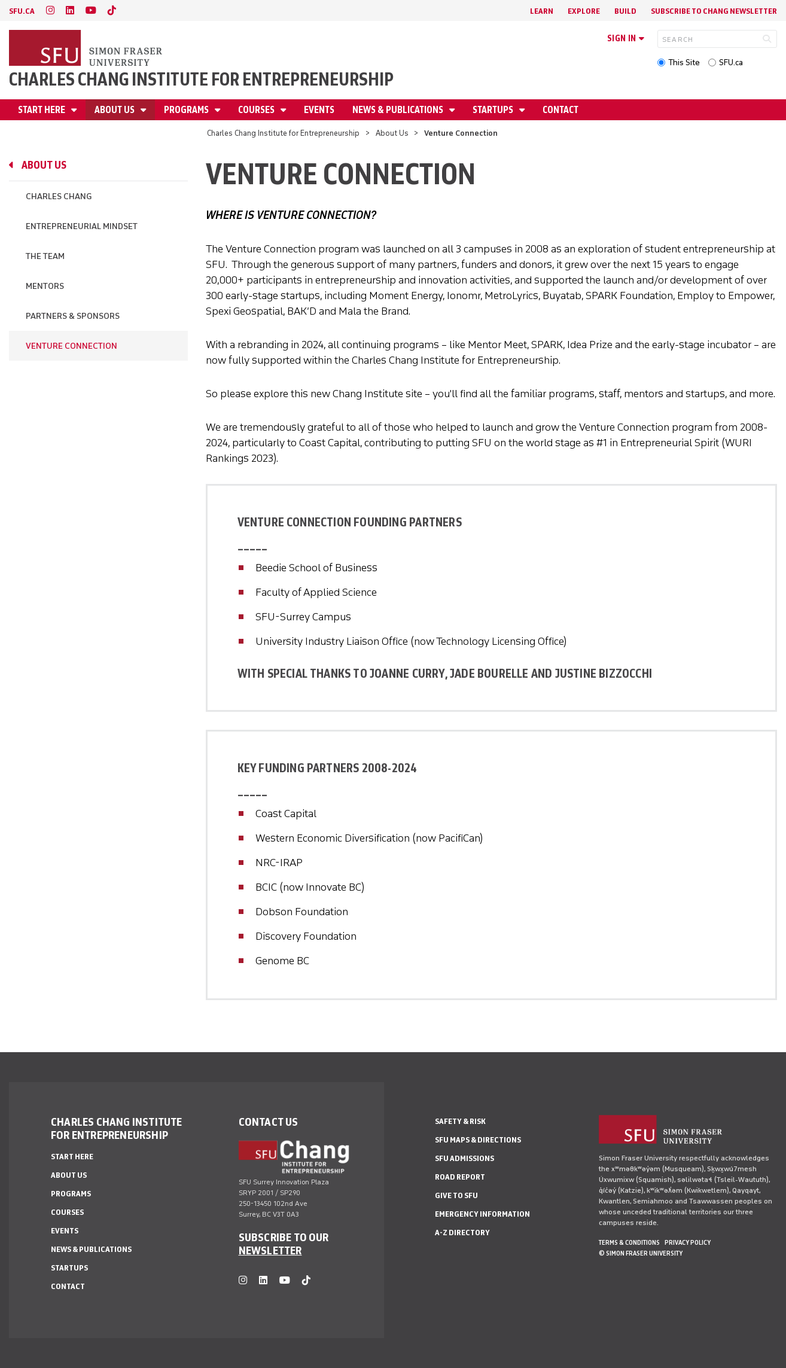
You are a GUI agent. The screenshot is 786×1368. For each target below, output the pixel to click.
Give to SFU (456, 1195)
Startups (494, 109)
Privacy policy (688, 1242)
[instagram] (50, 10)
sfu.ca (22, 11)
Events (319, 109)
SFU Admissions (464, 1158)
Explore (584, 11)
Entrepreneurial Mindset (82, 226)
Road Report (460, 1177)
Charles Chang (59, 196)
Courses (257, 109)
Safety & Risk (460, 1121)
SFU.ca (731, 62)
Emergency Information (482, 1214)
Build (625, 11)
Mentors (45, 286)
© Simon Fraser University (641, 1253)
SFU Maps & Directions (478, 1140)
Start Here (42, 109)
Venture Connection (71, 346)
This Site (684, 62)
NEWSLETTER (270, 1250)
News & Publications (398, 109)
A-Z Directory (462, 1232)
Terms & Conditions (629, 1242)
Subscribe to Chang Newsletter (714, 11)
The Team (45, 256)
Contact (560, 109)
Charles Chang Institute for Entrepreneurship (201, 79)
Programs (187, 109)
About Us (115, 109)
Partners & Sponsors (73, 316)
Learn (541, 11)
